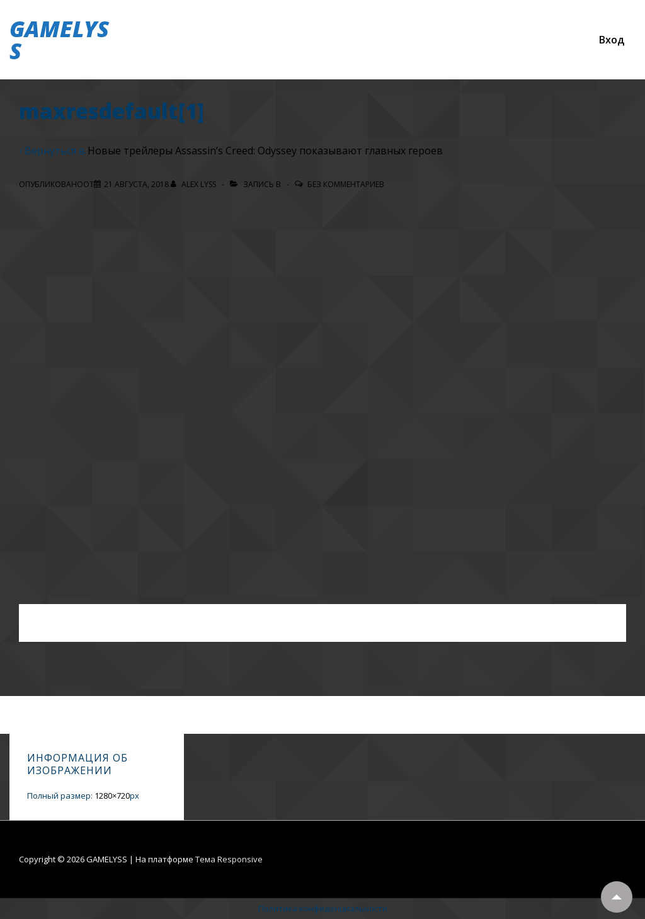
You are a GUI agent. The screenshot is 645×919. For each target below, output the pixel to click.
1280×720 (112, 795)
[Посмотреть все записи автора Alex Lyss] (194, 184)
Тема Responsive (229, 859)
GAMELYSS (59, 40)
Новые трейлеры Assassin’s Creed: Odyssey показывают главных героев (265, 150)
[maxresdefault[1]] (136, 184)
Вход (611, 40)
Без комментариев (345, 184)
